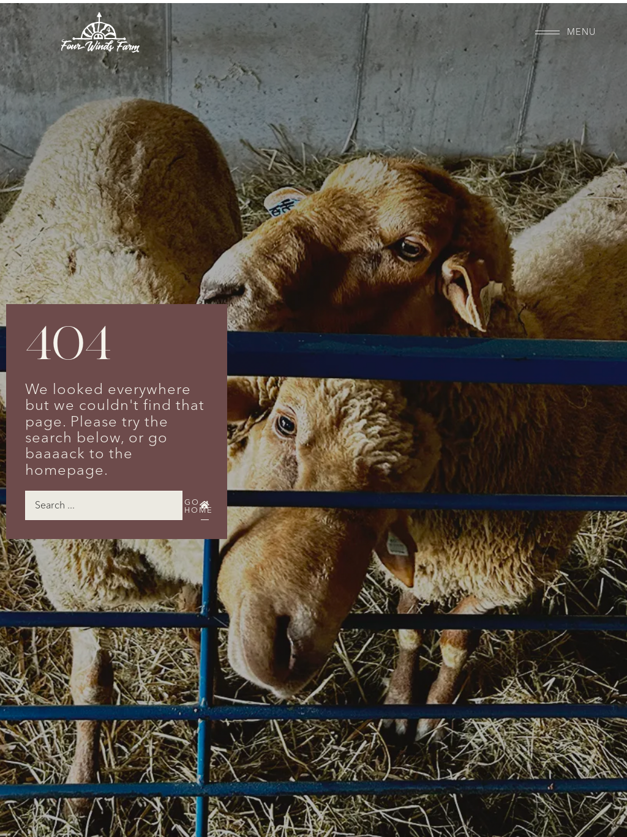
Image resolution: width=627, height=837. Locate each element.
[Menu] (547, 32)
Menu (581, 32)
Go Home (198, 506)
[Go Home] (204, 505)
